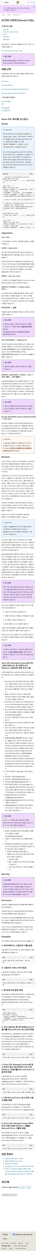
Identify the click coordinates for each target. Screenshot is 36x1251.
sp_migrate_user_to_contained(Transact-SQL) (19, 1166)
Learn (3, 15)
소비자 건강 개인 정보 (20, 1246)
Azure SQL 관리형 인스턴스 (11, 32)
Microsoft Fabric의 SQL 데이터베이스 (13, 93)
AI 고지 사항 (5, 1243)
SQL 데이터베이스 (7, 85)
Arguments (6, 36)
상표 (10, 1248)
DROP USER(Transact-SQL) (13, 1161)
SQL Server (16, 15)
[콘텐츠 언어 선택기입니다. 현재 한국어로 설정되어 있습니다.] (5, 1234)
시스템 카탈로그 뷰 (14, 652)
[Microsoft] (18, 2)
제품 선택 (5, 29)
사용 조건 (4, 1248)
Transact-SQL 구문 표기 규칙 (13, 51)
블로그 (20, 1243)
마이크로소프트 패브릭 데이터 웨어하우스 (15, 89)
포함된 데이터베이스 (12, 1164)
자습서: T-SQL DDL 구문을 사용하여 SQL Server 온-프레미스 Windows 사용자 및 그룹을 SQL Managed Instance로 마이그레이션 (19, 1171)
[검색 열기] (28, 2)
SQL (9, 15)
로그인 (33, 2)
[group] (18, 202)
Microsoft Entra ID (9, 60)
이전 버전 (13, 1243)
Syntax (5, 34)
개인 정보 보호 (5, 1246)
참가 (27, 1243)
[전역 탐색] (2, 2)
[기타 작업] (33, 14)
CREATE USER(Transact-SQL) (14, 1158)
